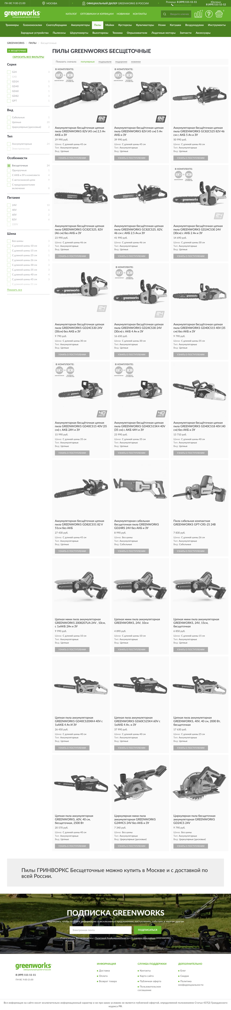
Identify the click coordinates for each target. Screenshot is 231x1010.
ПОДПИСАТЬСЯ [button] (147, 930)
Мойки (109, 25)
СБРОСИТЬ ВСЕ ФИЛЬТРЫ (28, 57)
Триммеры (12, 25)
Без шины (17, 241)
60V (14, 215)
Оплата (103, 976)
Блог (183, 971)
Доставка (104, 971)
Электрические (21, 149)
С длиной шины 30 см (24, 265)
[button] (181, 5)
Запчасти (185, 33)
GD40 (15, 86)
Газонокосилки (32, 25)
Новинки (123, 14)
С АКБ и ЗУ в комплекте (26, 175)
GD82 (15, 96)
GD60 (15, 91)
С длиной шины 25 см (24, 255)
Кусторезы (125, 25)
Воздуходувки (194, 25)
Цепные (16, 122)
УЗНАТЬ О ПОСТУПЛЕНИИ (72, 158)
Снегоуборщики (56, 25)
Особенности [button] (17, 158)
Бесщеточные (20, 165)
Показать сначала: (66, 62)
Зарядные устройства (35, 33)
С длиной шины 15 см (24, 250)
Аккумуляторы (80, 25)
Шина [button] (11, 233)
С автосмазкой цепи (23, 180)
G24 (14, 72)
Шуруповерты (79, 33)
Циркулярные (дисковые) (26, 127)
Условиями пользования (143, 938)
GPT (14, 101)
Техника (117, 33)
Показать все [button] (14, 290)
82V (14, 219)
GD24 (15, 81)
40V (14, 210)
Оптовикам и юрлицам (97, 14)
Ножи (162, 25)
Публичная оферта (150, 981)
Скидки (184, 976)
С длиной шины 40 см (24, 274)
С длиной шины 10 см (24, 246)
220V (15, 224)
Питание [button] (13, 197)
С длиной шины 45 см (24, 279)
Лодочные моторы (163, 33)
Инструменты (217, 25)
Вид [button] (10, 110)
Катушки (175, 25)
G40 (14, 77)
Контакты (140, 14)
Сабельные (18, 117)
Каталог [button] (71, 14)
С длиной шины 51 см (24, 284)
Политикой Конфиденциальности (112, 938)
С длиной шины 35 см (24, 270)
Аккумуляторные (22, 144)
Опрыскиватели (137, 33)
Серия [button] (11, 64)
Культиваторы (145, 25)
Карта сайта (147, 976)
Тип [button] (9, 136)
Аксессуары (203, 33)
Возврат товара (108, 981)
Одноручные (19, 170)
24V (14, 205)
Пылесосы (59, 33)
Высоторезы (100, 33)
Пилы (97, 25)
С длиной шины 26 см (24, 260)
